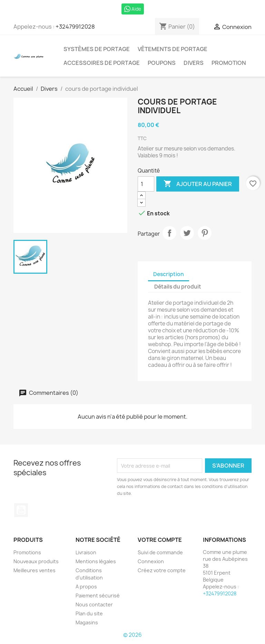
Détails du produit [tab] (177, 286)
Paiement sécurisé (98, 595)
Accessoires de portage (101, 63)
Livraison (86, 552)
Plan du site (89, 613)
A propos (86, 586)
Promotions (27, 552)
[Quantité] (146, 184)
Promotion (229, 63)
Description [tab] (168, 274)
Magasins (87, 622)
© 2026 (132, 634)
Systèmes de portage (96, 49)
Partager (169, 233)
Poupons (162, 63)
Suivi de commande (160, 552)
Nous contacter (94, 604)
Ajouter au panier (198, 183)
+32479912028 (75, 26)
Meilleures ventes (34, 570)
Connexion (151, 561)
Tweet (187, 233)
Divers (194, 63)
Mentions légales (96, 561)
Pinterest (205, 233)
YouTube (21, 510)
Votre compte (160, 540)
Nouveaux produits (36, 561)
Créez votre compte (162, 570)
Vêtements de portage (172, 49)
